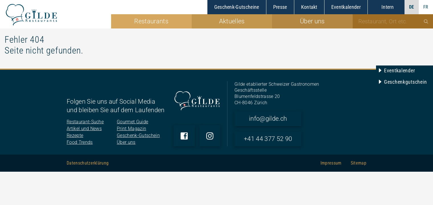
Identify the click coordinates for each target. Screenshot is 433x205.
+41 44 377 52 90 (268, 138)
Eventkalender (399, 70)
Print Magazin (131, 128)
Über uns (126, 142)
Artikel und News (84, 128)
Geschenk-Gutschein (138, 135)
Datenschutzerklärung (88, 163)
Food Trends (80, 142)
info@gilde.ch (268, 118)
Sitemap (358, 163)
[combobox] (393, 21)
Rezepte (75, 135)
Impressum (331, 163)
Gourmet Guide (132, 121)
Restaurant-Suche (85, 121)
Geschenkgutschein (405, 82)
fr (425, 7)
